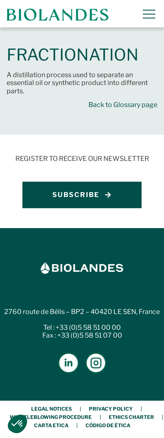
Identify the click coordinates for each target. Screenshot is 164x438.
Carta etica (51, 425)
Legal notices (51, 409)
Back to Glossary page (122, 105)
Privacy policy (111, 409)
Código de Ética (108, 425)
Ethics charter (131, 417)
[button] (17, 424)
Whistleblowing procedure (51, 417)
